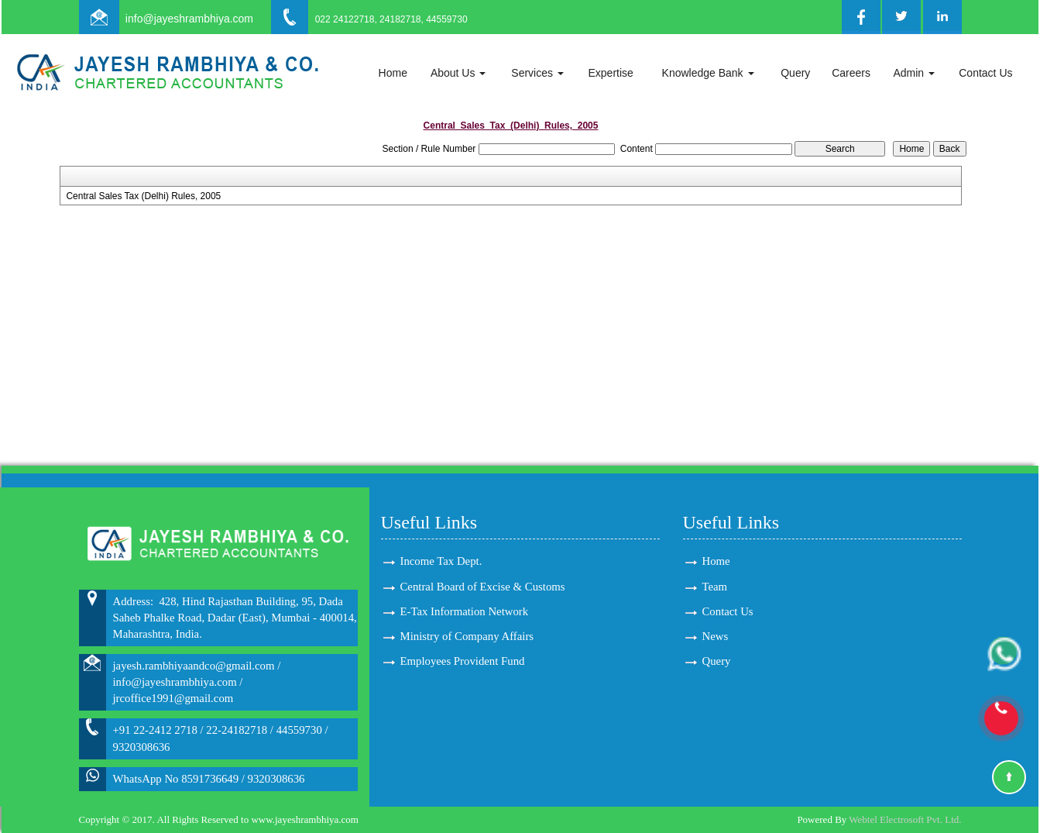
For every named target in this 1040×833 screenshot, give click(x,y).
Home (393, 73)
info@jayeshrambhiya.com (189, 18)
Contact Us (985, 73)
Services (537, 73)
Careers (851, 73)
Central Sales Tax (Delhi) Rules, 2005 (143, 196)
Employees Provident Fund (462, 661)
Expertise (610, 73)
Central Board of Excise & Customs (482, 586)
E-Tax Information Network (464, 611)
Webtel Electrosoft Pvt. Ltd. (905, 819)
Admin (914, 73)
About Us (458, 73)
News (715, 636)
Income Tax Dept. (441, 561)
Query (795, 73)
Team (715, 586)
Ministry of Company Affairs (467, 636)
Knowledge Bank (708, 73)
